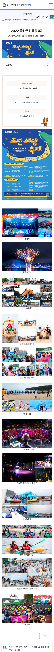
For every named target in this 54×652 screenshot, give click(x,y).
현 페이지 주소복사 (37, 17)
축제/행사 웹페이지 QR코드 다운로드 (42, 17)
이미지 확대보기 (50, 198)
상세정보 (9, 65)
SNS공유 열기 (47, 17)
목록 (46, 636)
